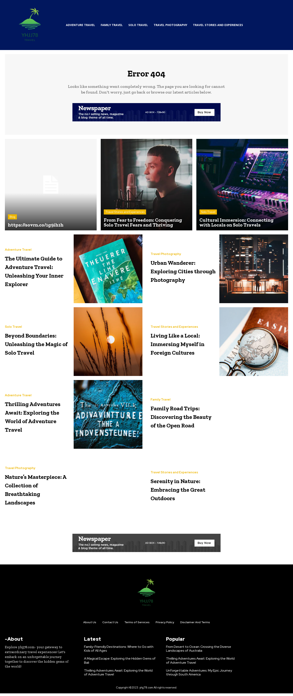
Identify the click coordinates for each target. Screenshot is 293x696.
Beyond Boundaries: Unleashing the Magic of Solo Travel (33, 345)
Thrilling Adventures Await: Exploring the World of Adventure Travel (37, 418)
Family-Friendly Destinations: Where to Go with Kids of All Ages (118, 651)
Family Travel (161, 393)
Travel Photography (166, 252)
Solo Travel (208, 214)
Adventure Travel (18, 243)
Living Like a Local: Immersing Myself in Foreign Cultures (183, 345)
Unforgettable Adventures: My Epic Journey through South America (199, 675)
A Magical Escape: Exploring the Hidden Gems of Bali (120, 663)
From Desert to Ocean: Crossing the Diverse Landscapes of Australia (198, 651)
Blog (12, 219)
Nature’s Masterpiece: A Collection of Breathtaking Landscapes (33, 491)
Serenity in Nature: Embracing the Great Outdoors (180, 491)
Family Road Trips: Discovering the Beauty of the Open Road (181, 418)
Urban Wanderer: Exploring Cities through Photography (183, 273)
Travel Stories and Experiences (124, 214)
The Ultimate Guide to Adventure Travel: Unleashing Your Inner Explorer (36, 273)
